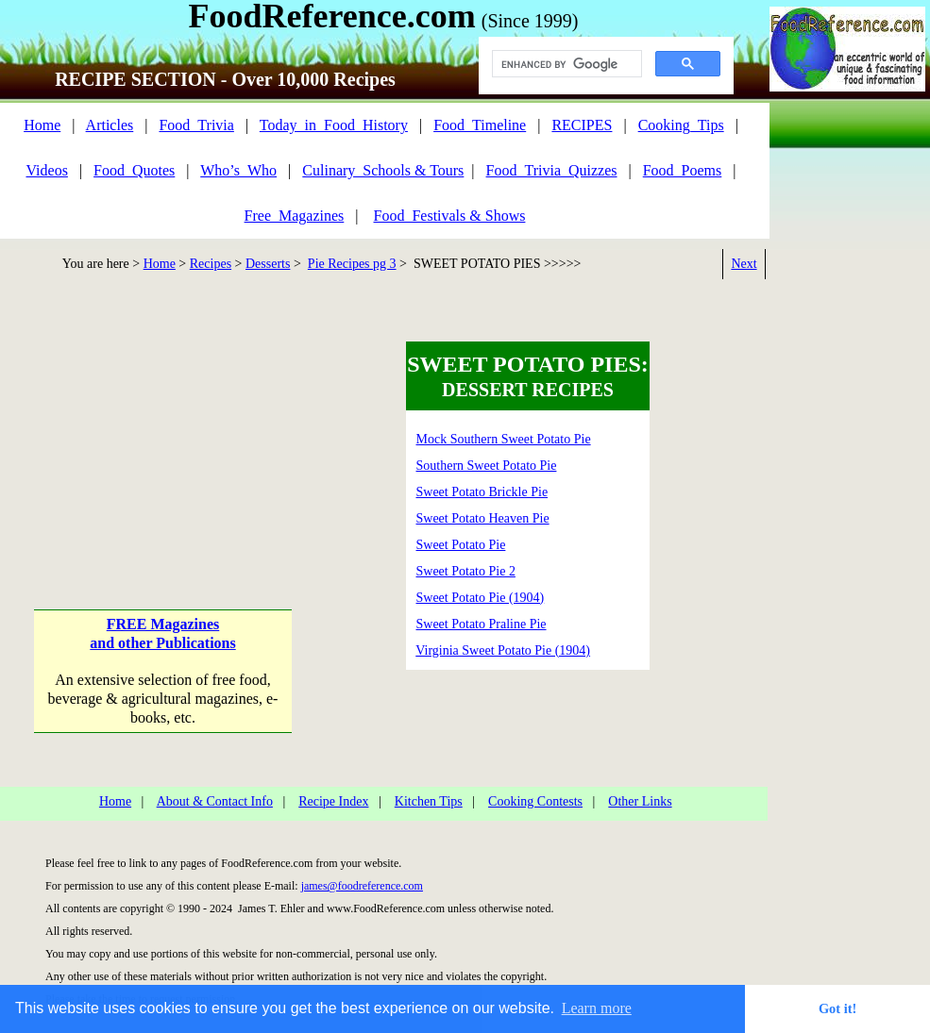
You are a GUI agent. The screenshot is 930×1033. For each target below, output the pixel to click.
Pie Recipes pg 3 (352, 264)
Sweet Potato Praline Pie (481, 624)
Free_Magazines (295, 216)
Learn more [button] (597, 1008)
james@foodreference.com (362, 885)
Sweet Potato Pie (461, 545)
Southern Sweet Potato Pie (486, 465)
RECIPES (581, 125)
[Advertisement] (162, 436)
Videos (47, 170)
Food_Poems (682, 170)
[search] (565, 64)
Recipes (210, 264)
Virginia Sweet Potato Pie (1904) (502, 650)
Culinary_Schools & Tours (383, 170)
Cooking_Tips (681, 125)
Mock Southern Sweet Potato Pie (503, 439)
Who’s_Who (238, 170)
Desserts (267, 264)
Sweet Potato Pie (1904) (480, 598)
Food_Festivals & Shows (450, 216)
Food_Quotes (134, 170)
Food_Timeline (479, 125)
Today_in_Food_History (334, 125)
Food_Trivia (196, 125)
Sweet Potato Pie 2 (466, 571)
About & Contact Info (215, 801)
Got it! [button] (837, 1008)
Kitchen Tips (429, 801)
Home (42, 125)
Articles (110, 125)
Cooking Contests (535, 801)
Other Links (639, 801)
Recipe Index (333, 801)
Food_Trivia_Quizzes (551, 170)
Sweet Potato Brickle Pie (482, 492)
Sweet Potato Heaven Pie (483, 518)
